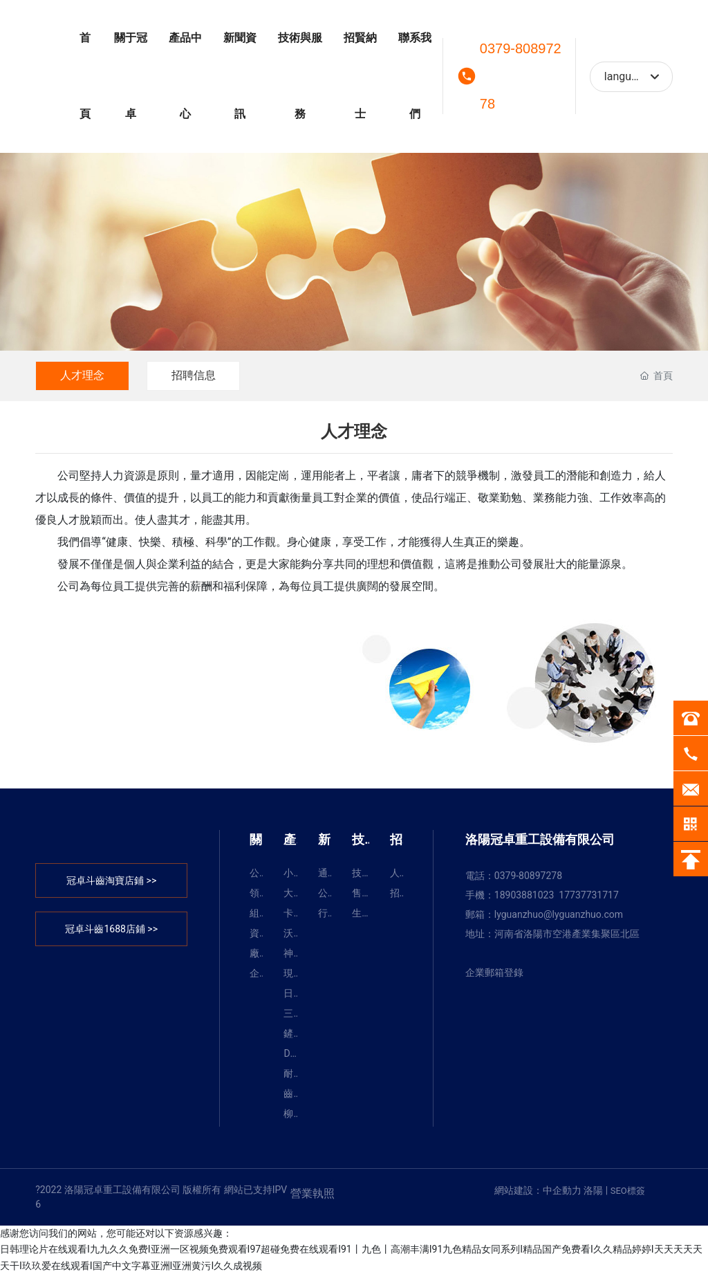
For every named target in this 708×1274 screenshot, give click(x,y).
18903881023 (524, 895)
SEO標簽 (628, 1190)
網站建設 (513, 1190)
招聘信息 (193, 375)
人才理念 (82, 375)
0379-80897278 (520, 76)
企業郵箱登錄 (494, 972)
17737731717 (589, 895)
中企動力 (562, 1190)
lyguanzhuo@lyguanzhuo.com (558, 914)
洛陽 (593, 1190)
